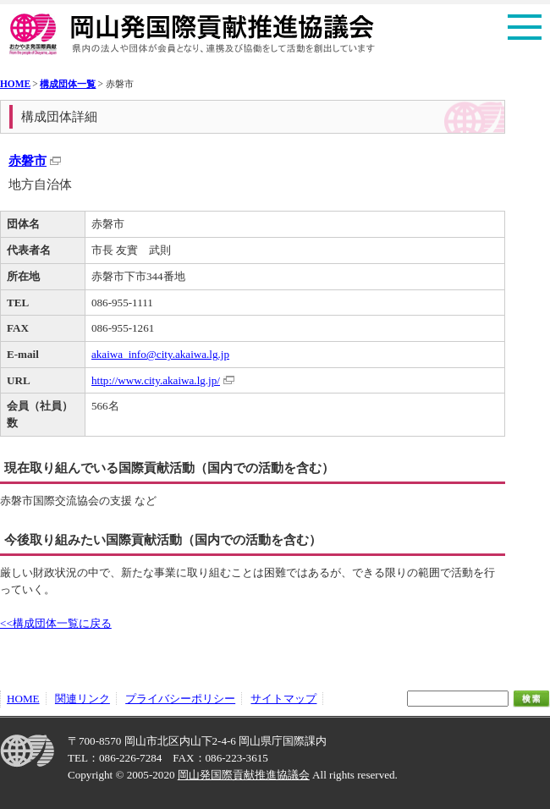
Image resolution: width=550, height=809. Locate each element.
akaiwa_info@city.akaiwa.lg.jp (160, 354)
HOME (15, 84)
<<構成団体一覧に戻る (56, 623)
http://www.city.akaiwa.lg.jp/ (155, 380)
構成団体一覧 (68, 84)
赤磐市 (27, 160)
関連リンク (82, 698)
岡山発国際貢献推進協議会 (244, 774)
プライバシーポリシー (180, 698)
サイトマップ (283, 698)
